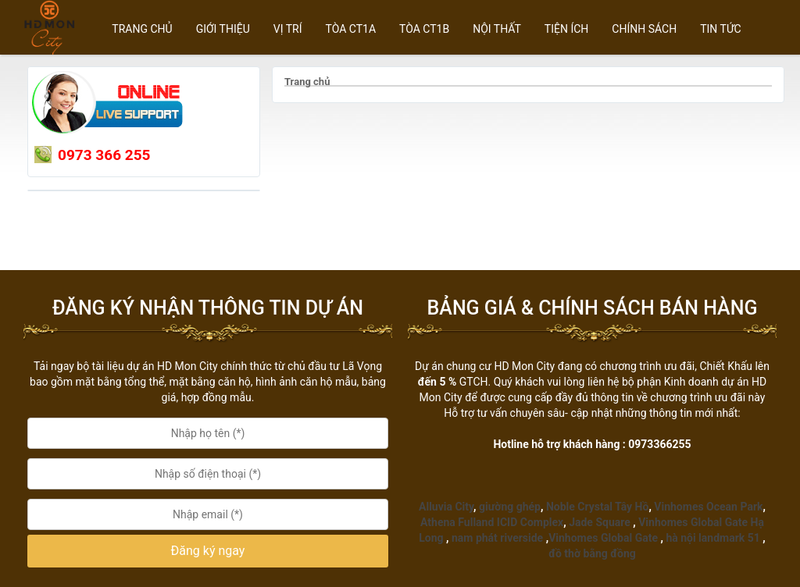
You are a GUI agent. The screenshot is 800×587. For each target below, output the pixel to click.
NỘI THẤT (497, 29)
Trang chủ (142, 29)
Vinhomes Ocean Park (708, 506)
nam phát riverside (497, 538)
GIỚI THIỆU (223, 29)
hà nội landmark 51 (712, 538)
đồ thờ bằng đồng (592, 553)
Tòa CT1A (351, 29)
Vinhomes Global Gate (603, 538)
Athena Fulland (457, 522)
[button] (207, 551)
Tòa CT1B (424, 29)
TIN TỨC (720, 29)
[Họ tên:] (207, 433)
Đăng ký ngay (208, 550)
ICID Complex (530, 522)
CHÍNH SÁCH (644, 29)
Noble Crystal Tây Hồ (597, 506)
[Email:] (207, 514)
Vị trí (287, 29)
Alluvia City (446, 506)
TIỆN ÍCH (567, 29)
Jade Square (599, 522)
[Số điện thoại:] (207, 473)
